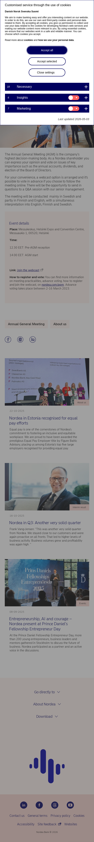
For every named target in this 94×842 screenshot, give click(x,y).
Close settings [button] (46, 72)
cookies (28, 40)
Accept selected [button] (47, 61)
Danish (9, 11)
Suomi (35, 11)
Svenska (26, 11)
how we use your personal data (56, 40)
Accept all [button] (47, 50)
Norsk (17, 11)
